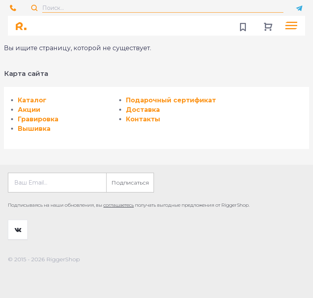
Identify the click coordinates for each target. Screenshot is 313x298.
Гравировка (38, 119)
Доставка (143, 109)
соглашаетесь (118, 205)
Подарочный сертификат (171, 100)
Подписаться (130, 182)
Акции (29, 109)
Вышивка (34, 128)
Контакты (143, 119)
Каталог (32, 100)
